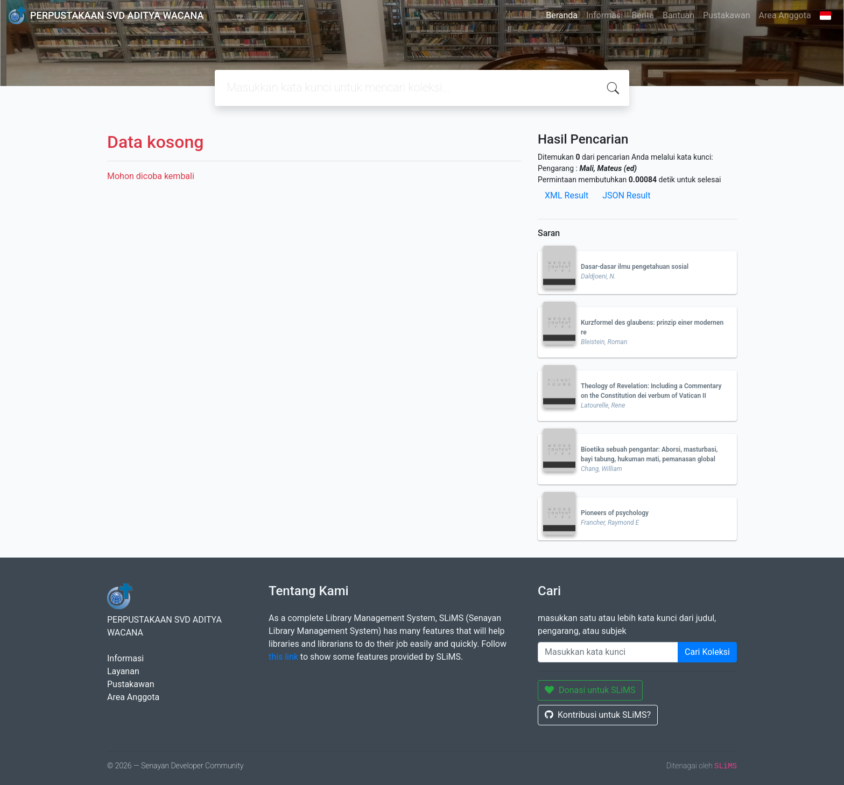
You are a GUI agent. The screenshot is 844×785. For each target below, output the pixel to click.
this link (283, 657)
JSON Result (626, 195)
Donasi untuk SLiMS (590, 690)
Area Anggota (785, 15)
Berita (642, 15)
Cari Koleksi (707, 652)
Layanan (123, 671)
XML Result (566, 195)
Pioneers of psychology (615, 513)
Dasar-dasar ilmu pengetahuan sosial (634, 266)
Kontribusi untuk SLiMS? (598, 715)
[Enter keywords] (608, 652)
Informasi (604, 15)
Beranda (562, 15)
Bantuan (678, 15)
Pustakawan (726, 15)
